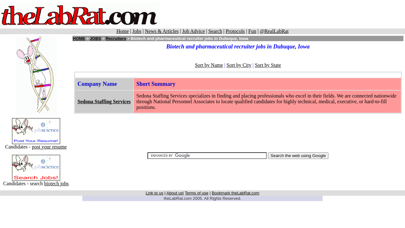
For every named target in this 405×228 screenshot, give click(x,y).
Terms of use (196, 193)
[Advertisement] (282, 14)
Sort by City (239, 65)
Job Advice (193, 31)
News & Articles (162, 31)
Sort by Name (209, 65)
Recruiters (116, 38)
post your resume (49, 146)
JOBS (95, 38)
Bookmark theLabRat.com (235, 193)
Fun (252, 31)
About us (174, 193)
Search (215, 31)
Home (122, 31)
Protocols (235, 31)
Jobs (136, 31)
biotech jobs (56, 183)
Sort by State (268, 65)
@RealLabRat (274, 31)
